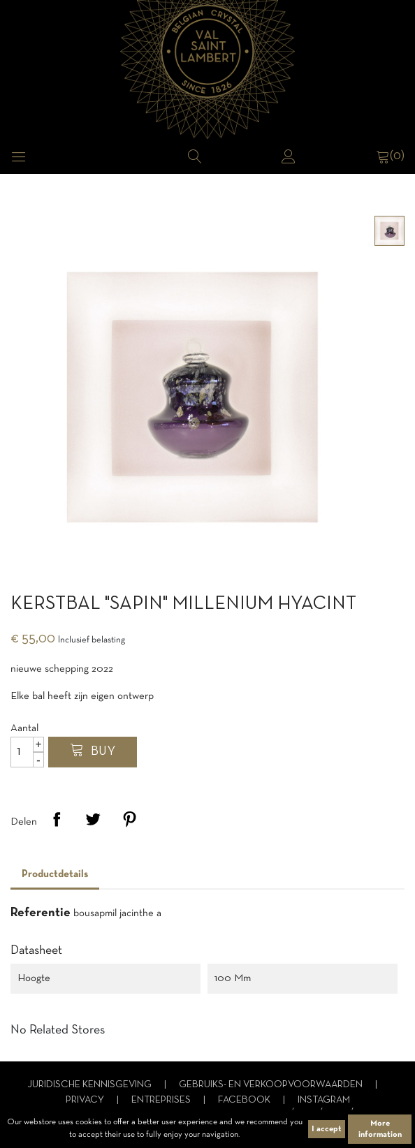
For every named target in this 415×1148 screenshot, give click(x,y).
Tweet (93, 819)
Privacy (86, 1100)
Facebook (245, 1100)
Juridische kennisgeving (90, 1084)
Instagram (324, 1100)
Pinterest (129, 819)
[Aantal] (27, 752)
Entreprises (162, 1100)
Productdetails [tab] (55, 874)
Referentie (40, 913)
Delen (57, 819)
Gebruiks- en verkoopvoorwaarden (272, 1084)
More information (380, 1129)
